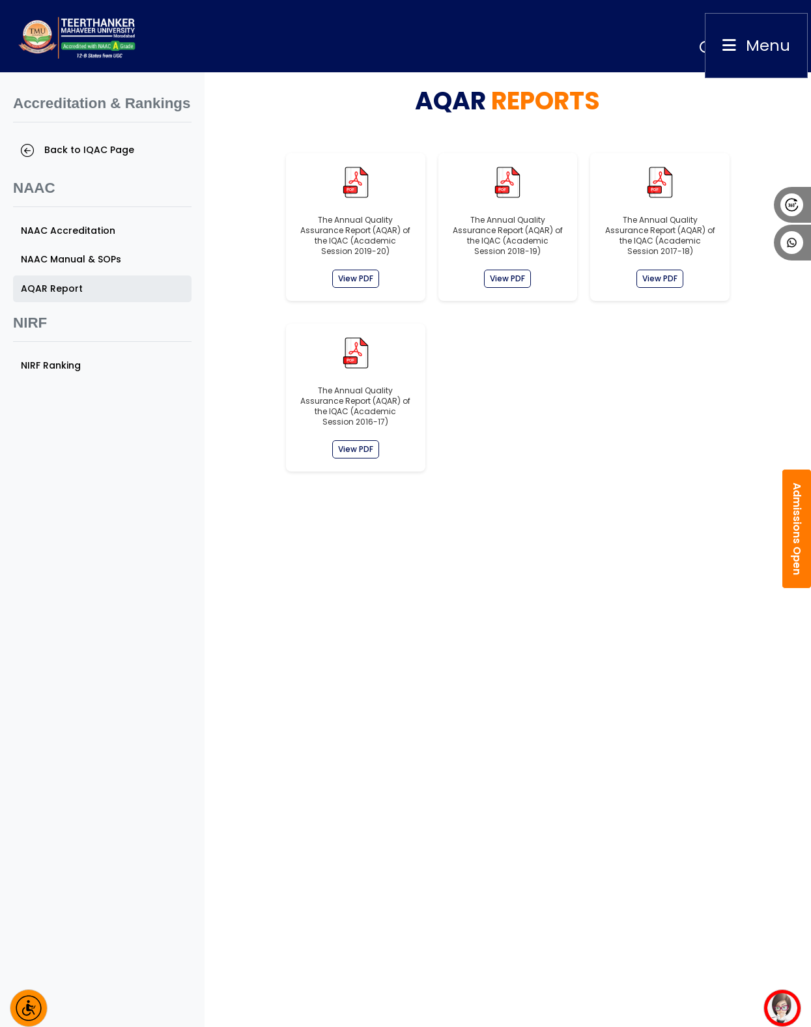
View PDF (355, 278)
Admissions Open (797, 529)
